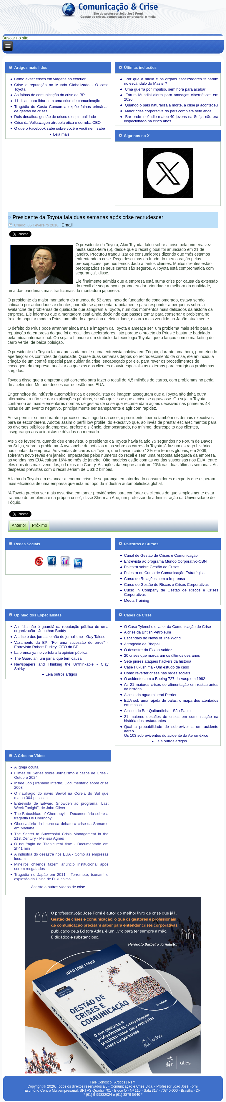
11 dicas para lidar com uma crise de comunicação (57, 101)
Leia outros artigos (61, 674)
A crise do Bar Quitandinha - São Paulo (157, 710)
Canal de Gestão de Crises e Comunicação (160, 555)
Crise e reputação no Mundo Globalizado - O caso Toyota (61, 87)
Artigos (119, 1082)
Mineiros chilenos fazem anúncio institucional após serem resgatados (61, 866)
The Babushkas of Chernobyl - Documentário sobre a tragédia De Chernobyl (61, 815)
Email (67, 224)
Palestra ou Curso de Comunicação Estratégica (164, 573)
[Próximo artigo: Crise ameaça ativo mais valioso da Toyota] (39, 525)
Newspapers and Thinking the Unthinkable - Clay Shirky (61, 666)
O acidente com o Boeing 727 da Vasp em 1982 (164, 678)
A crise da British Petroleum (147, 632)
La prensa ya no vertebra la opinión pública (50, 652)
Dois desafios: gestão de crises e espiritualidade (55, 116)
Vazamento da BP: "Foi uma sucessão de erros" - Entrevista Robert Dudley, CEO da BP (61, 644)
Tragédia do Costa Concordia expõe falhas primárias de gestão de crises (61, 108)
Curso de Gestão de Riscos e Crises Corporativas (166, 584)
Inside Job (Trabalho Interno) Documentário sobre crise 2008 (61, 785)
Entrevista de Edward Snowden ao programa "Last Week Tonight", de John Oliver (61, 805)
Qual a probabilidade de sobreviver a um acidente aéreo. (171, 728)
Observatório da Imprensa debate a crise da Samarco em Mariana (61, 825)
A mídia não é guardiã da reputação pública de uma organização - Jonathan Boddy (61, 628)
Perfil (132, 1082)
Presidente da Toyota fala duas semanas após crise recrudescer (88, 217)
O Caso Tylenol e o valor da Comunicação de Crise (167, 626)
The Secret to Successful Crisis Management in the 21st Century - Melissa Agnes (61, 836)
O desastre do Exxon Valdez (148, 650)
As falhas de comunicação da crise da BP (49, 95)
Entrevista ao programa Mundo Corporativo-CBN (165, 561)
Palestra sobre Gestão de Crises (151, 567)
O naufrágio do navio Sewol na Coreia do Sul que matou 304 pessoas (61, 795)
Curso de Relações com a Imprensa (154, 578)
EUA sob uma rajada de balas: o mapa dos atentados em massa (171, 702)
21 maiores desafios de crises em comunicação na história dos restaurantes (171, 718)
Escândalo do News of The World (152, 638)
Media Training (136, 600)
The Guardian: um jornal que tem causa (48, 658)
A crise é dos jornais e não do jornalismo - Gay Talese (59, 636)
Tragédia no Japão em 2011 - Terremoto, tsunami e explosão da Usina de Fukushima (61, 876)
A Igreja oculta (26, 767)
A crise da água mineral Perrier (150, 695)
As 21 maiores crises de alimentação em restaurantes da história (171, 686)
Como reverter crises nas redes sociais (157, 673)
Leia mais (61, 134)
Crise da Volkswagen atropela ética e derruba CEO (57, 122)
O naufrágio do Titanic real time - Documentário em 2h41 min (61, 846)
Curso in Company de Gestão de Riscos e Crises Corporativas (171, 592)
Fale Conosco (101, 1082)
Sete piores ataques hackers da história (157, 661)
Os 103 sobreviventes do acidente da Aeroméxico (166, 735)
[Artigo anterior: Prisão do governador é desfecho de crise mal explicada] (19, 525)
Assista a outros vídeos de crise (58, 887)
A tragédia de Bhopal (141, 644)
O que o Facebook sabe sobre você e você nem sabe (59, 128)
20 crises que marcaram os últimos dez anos (162, 655)
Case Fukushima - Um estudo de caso (156, 667)
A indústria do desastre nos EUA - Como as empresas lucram (61, 856)
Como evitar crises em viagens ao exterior (50, 79)
